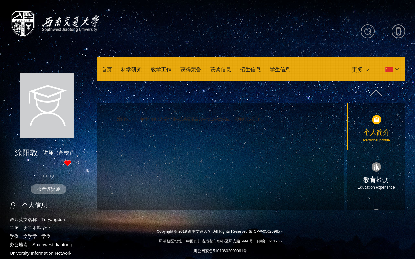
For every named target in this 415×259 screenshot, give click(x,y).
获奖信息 (220, 69)
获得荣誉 (190, 69)
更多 (357, 69)
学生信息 (280, 69)
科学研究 (131, 69)
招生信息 (250, 69)
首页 (107, 69)
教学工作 (161, 69)
